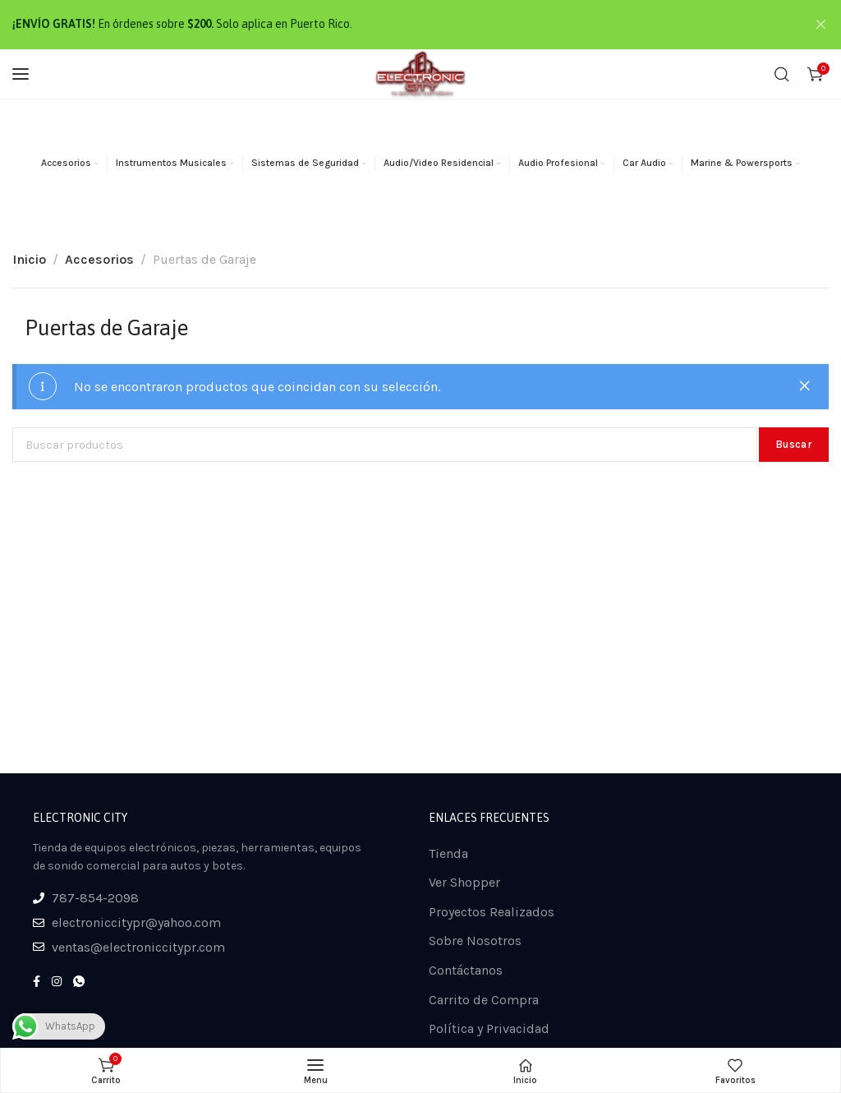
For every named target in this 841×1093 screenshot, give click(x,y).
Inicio (29, 259)
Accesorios (99, 259)
